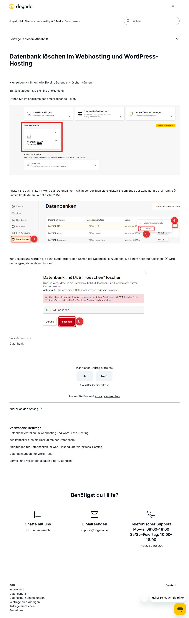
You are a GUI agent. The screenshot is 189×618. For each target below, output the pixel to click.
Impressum (16, 589)
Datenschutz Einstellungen (27, 597)
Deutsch (173, 585)
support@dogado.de (94, 530)
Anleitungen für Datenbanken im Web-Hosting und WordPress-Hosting (55, 447)
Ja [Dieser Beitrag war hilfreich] (85, 376)
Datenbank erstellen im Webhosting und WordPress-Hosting (49, 433)
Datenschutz (17, 593)
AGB (12, 585)
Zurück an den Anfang (26, 408)
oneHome (54, 90)
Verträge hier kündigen (24, 602)
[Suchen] (151, 21)
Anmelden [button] (16, 610)
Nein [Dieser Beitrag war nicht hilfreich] (104, 376)
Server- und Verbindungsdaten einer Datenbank (40, 460)
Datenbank (16, 343)
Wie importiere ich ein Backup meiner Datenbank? (42, 440)
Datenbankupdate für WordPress (30, 453)
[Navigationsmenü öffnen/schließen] (173, 6)
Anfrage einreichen (107, 396)
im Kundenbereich (38, 530)
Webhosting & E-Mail (49, 21)
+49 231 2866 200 (151, 545)
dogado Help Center (21, 21)
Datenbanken (72, 21)
